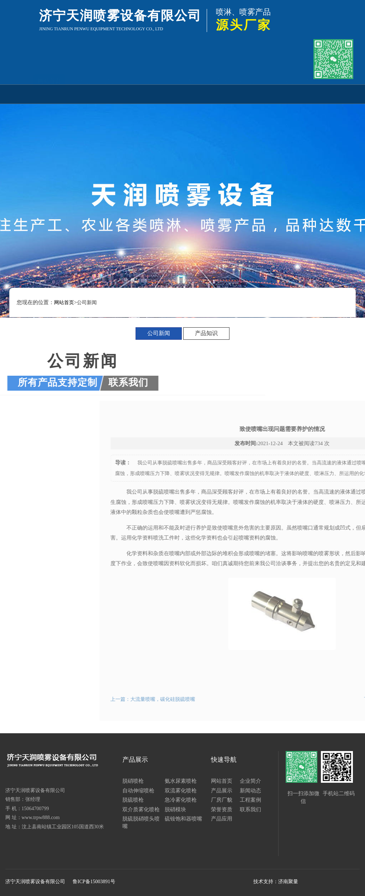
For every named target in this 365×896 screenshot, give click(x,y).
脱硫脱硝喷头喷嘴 (141, 822)
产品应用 (315, 94)
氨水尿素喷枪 (181, 781)
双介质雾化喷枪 (141, 809)
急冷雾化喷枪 (181, 800)
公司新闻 (158, 333)
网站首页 (49, 94)
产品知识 (206, 333)
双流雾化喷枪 (181, 790)
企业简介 (83, 94)
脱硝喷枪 (133, 781)
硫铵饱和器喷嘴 (183, 819)
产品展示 (116, 94)
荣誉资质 (249, 94)
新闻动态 (149, 94)
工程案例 (216, 94)
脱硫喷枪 (133, 800)
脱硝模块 (175, 809)
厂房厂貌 (182, 94)
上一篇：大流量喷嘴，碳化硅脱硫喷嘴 (219, 699)
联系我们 (282, 94)
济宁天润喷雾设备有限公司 (35, 881)
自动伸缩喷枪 (138, 790)
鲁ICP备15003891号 (94, 881)
